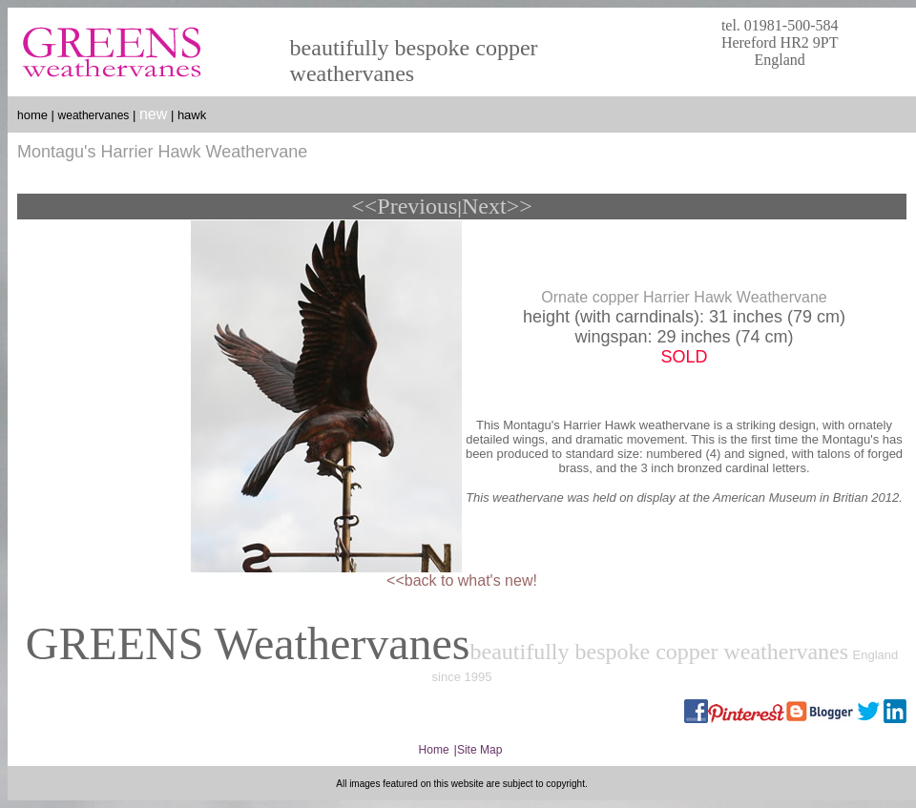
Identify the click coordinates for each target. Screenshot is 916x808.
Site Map (479, 749)
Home (434, 749)
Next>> (497, 206)
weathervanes (94, 115)
